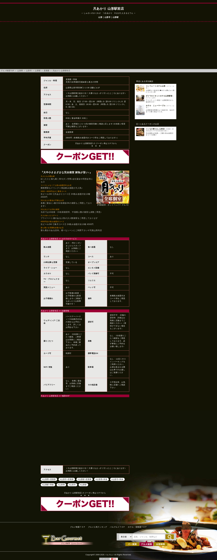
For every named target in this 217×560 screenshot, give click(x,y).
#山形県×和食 (101, 479)
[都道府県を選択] (125, 536)
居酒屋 (46, 71)
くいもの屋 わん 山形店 (155, 129)
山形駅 (38, 71)
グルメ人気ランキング (97, 527)
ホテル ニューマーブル (155, 106)
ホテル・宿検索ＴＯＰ (137, 527)
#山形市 (72, 485)
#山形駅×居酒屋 (84, 479)
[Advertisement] (108, 46)
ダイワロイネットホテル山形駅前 (159, 96)
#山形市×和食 (117, 479)
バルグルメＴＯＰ (117, 527)
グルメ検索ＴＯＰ (77, 527)
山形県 (20, 71)
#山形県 (61, 485)
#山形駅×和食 (48, 485)
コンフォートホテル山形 (155, 86)
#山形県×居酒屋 (49, 479)
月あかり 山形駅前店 (61, 71)
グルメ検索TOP (7, 71)
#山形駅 (83, 485)
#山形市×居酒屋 (67, 479)
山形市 (29, 71)
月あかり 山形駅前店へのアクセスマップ (85, 431)
